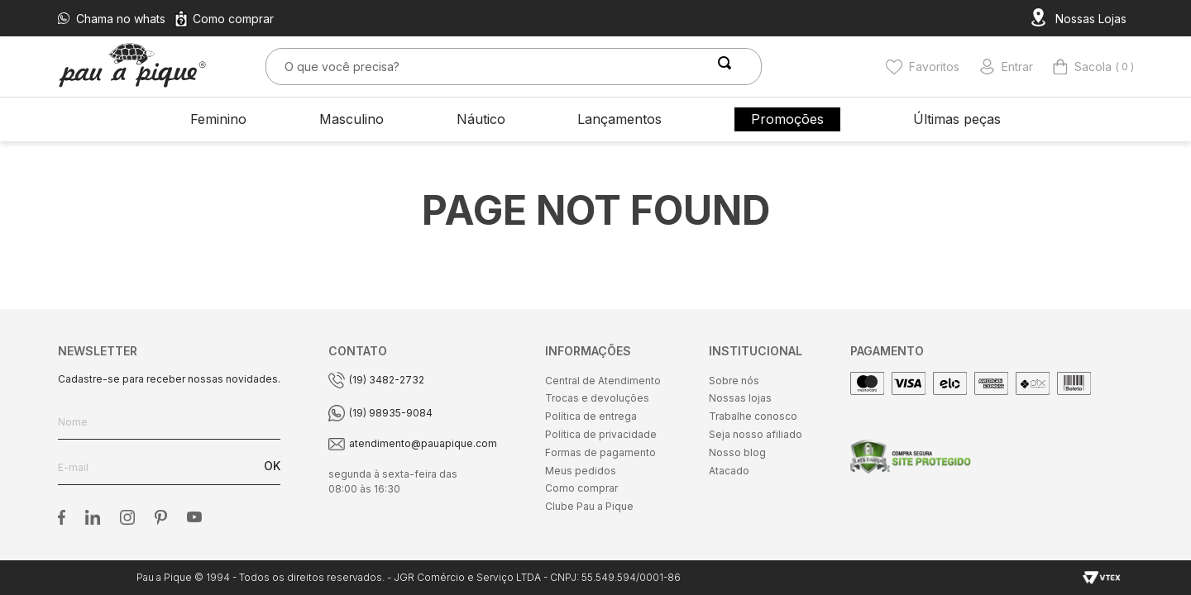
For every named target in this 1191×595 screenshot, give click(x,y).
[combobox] (513, 66)
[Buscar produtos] (728, 66)
